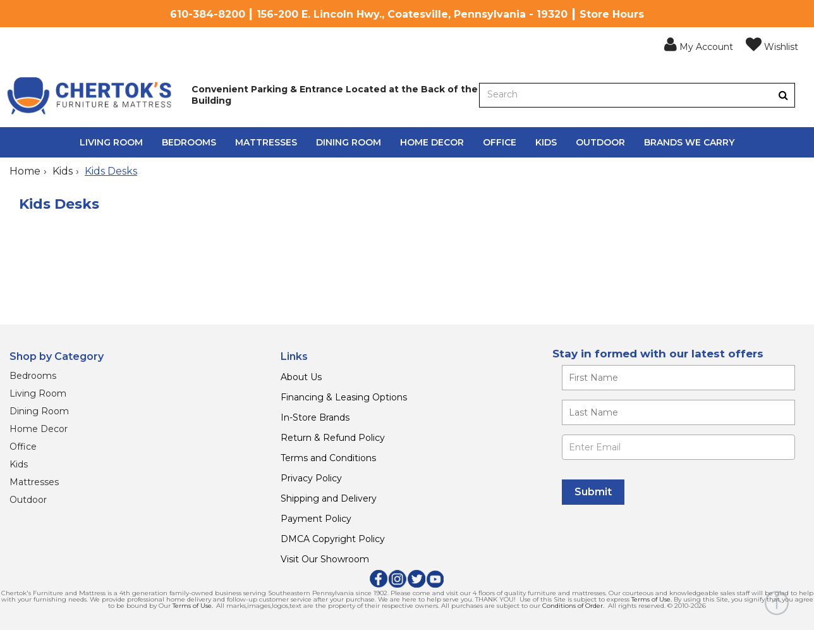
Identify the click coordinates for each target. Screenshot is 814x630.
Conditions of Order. (573, 606)
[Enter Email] (678, 447)
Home (24, 171)
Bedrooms (189, 142)
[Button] (783, 95)
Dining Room (348, 142)
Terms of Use (651, 599)
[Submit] (593, 492)
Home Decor (432, 142)
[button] (698, 44)
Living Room (111, 142)
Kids (546, 142)
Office (499, 142)
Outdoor (600, 142)
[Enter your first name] (678, 377)
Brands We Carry (689, 142)
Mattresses (266, 142)
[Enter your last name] (678, 412)
